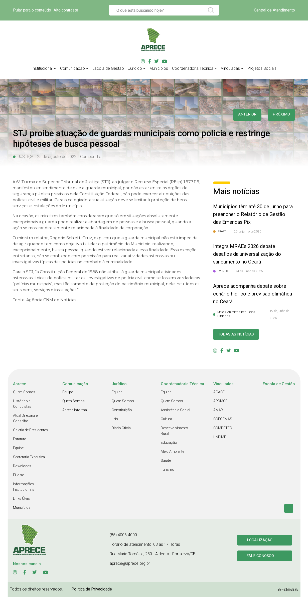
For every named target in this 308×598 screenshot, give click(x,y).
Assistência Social (175, 411)
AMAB (218, 411)
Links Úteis (21, 500)
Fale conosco (261, 557)
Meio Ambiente (172, 452)
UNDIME (219, 438)
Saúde (166, 462)
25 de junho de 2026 (247, 231)
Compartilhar (91, 156)
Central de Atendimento (274, 10)
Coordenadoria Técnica (192, 68)
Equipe (18, 449)
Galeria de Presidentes (30, 431)
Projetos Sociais (261, 68)
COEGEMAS (222, 420)
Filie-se (18, 476)
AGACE (219, 393)
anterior (243, 115)
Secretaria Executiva (29, 458)
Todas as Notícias (239, 335)
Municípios (158, 68)
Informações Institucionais (23, 487)
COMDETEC (222, 429)
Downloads (22, 467)
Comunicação (72, 68)
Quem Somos (24, 393)
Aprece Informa (74, 411)
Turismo (167, 470)
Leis (115, 420)
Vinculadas (230, 68)
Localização (260, 540)
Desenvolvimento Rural (174, 431)
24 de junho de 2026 (249, 271)
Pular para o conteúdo (32, 10)
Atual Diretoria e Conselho (25, 419)
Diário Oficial (121, 429)
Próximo (280, 115)
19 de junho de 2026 (279, 314)
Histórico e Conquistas (22, 405)
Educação (169, 444)
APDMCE (220, 402)
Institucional (42, 68)
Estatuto (19, 440)
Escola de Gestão (108, 68)
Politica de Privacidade (91, 590)
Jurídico (135, 68)
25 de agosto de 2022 (56, 156)
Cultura (166, 420)
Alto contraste (66, 10)
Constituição (122, 411)
